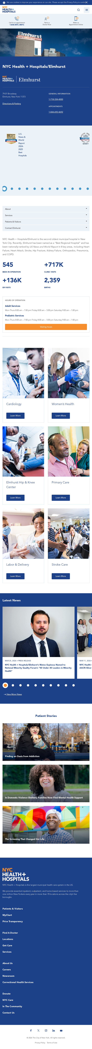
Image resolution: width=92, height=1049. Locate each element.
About (8, 209)
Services (8, 216)
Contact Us (8, 1013)
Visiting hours (46, 327)
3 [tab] (19, 189)
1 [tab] (4, 188)
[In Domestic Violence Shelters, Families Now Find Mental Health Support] (46, 783)
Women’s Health (63, 404)
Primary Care (60, 482)
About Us (8, 963)
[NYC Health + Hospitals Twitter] (38, 1030)
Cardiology (13, 404)
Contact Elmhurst (12, 228)
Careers (7, 970)
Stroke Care (60, 564)
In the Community (12, 1006)
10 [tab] (72, 189)
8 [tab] (57, 189)
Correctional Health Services (18, 982)
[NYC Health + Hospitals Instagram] (46, 1030)
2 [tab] (12, 189)
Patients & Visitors (13, 222)
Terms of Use (52, 1043)
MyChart (7, 915)
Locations (8, 939)
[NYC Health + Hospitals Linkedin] (53, 1030)
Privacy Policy (40, 1043)
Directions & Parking (12, 104)
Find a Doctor (10, 933)
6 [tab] (42, 189)
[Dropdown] (86, 209)
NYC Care (8, 1000)
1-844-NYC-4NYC (17, 25)
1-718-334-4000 (56, 100)
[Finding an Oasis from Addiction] (46, 742)
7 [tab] (50, 189)
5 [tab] (34, 189)
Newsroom (9, 976)
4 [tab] (27, 189)
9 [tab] (65, 189)
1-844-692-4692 (56, 112)
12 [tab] (88, 189)
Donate (6, 994)
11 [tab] (80, 189)
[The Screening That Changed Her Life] (46, 825)
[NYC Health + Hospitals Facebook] (31, 1030)
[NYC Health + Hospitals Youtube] (61, 1030)
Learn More (15, 416)
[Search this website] (78, 10)
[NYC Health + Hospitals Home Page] (9, 10)
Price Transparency (13, 921)
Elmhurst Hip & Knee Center (20, 485)
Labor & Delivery (17, 564)
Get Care (7, 946)
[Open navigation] (86, 10)
